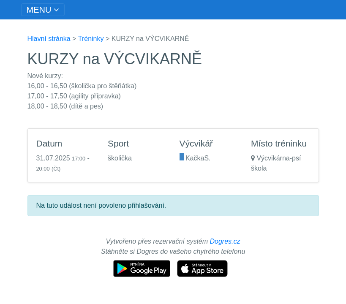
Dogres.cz (225, 241)
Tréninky (91, 38)
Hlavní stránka (49, 38)
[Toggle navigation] (43, 9)
